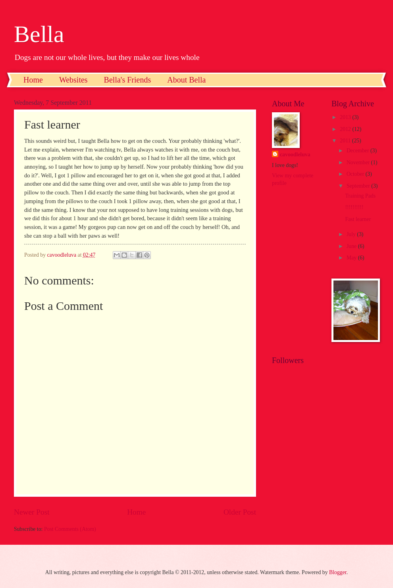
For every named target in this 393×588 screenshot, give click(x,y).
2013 (346, 117)
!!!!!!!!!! (354, 207)
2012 (346, 129)
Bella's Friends (127, 79)
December (358, 151)
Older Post (239, 512)
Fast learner (358, 219)
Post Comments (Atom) (70, 529)
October (356, 174)
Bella (39, 34)
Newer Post (32, 512)
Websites (73, 79)
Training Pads (360, 196)
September (359, 186)
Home (33, 79)
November (359, 162)
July (352, 234)
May (352, 258)
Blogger (338, 572)
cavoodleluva (295, 155)
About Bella (186, 79)
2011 (346, 141)
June (352, 246)
